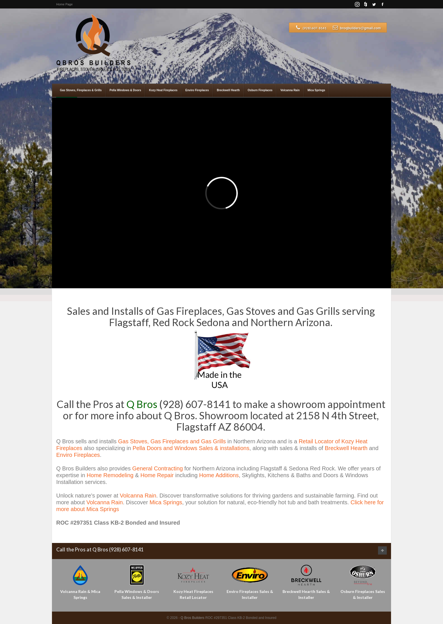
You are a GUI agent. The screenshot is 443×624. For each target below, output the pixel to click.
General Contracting (157, 468)
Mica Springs (316, 90)
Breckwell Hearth (228, 90)
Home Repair (157, 475)
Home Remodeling (110, 475)
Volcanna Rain (289, 90)
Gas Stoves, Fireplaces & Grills (81, 90)
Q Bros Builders (192, 618)
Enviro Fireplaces (197, 90)
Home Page (64, 4)
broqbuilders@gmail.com (356, 27)
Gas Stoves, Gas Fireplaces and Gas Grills (172, 441)
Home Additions (219, 475)
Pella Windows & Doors (125, 90)
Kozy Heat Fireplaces (163, 90)
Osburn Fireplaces (260, 90)
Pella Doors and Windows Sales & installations (191, 448)
